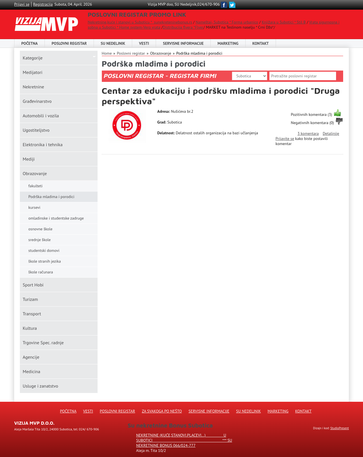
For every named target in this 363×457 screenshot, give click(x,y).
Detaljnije (331, 133)
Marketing (228, 43)
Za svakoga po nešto (162, 411)
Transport (32, 313)
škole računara (40, 272)
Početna (29, 43)
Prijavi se (21, 4)
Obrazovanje (35, 173)
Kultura (30, 328)
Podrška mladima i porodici (199, 53)
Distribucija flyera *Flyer (183, 27)
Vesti (144, 43)
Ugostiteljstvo (36, 130)
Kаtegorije (33, 58)
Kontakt (260, 43)
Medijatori (32, 72)
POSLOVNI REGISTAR (69, 43)
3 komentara (308, 133)
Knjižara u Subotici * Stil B (284, 22)
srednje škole (39, 239)
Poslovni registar (131, 53)
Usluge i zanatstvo (40, 386)
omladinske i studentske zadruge (56, 218)
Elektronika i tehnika (43, 144)
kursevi (34, 207)
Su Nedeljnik (248, 411)
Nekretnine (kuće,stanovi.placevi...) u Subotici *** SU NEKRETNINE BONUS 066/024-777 (184, 440)
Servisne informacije (183, 43)
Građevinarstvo (37, 101)
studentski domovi (44, 250)
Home (107, 53)
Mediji (29, 159)
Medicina (31, 371)
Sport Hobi (33, 285)
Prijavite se (285, 138)
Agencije (31, 357)
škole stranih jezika (44, 261)
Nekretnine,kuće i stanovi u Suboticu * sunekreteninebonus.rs (140, 22)
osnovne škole (40, 228)
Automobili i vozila (41, 115)
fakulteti (35, 185)
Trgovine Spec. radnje (43, 342)
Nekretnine (33, 87)
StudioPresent (339, 428)
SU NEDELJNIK (113, 43)
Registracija (43, 4)
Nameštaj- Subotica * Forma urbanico (227, 22)
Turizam (30, 299)
